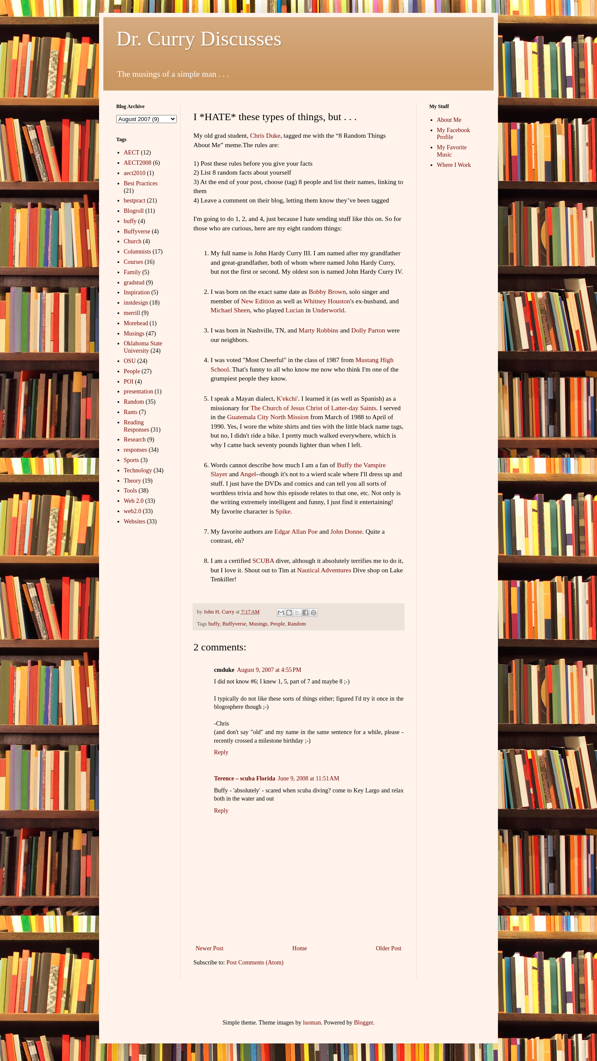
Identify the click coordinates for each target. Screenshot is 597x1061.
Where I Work (454, 165)
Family (132, 272)
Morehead (136, 323)
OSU (130, 361)
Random (297, 624)
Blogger (363, 1022)
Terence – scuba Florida (244, 778)
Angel (248, 474)
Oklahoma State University (143, 347)
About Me (449, 120)
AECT (132, 152)
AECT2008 (138, 163)
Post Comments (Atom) (254, 962)
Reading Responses (136, 426)
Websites (134, 521)
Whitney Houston (326, 301)
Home (299, 948)
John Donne (346, 531)
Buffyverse (234, 624)
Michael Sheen (230, 310)
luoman (312, 1022)
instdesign (136, 302)
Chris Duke (265, 135)
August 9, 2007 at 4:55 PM (269, 670)
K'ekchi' (287, 398)
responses (135, 450)
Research (135, 439)
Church (133, 241)
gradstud (134, 282)
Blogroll (134, 211)
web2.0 (133, 511)
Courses (133, 262)
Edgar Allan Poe (296, 531)
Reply (221, 752)
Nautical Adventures (324, 570)
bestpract (135, 200)
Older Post (389, 948)
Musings (258, 624)
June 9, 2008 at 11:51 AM (308, 778)
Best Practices (141, 183)
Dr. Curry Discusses (198, 38)
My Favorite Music (452, 151)
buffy (214, 624)
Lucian (295, 310)
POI (129, 381)
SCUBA (263, 560)
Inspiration (137, 292)
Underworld (328, 310)
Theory (132, 481)
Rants (131, 412)
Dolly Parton (368, 330)
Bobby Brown (327, 291)
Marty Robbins (318, 330)
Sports (131, 460)
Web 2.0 (134, 501)
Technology (138, 470)
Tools (130, 490)
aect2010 (135, 173)
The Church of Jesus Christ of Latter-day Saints (313, 407)
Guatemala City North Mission (267, 416)
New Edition (257, 301)
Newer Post (209, 948)
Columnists (137, 251)
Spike (282, 511)
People (277, 624)
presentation (138, 391)
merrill (132, 313)
